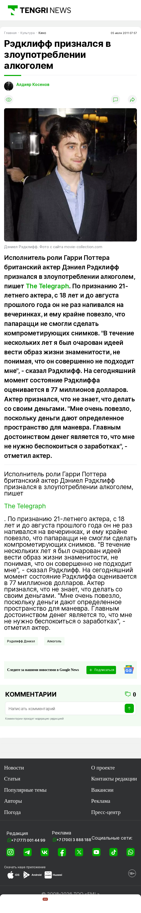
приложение (36, 867)
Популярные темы (25, 790)
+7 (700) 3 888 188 (74, 840)
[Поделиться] (132, 99)
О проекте (103, 768)
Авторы (13, 801)
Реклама (100, 801)
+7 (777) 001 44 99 (28, 840)
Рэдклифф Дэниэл (21, 641)
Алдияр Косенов (32, 84)
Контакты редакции (114, 779)
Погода (12, 812)
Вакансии (102, 790)
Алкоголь (54, 641)
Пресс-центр (106, 812)
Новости (14, 768)
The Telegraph (47, 286)
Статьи (12, 779)
